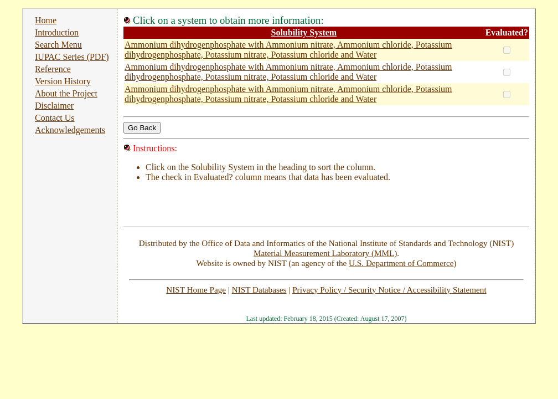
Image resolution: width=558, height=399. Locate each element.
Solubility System (304, 32)
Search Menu (58, 44)
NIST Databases (259, 289)
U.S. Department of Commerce (401, 263)
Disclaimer (54, 105)
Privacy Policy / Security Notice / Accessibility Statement (389, 289)
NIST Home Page (196, 289)
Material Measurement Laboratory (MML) (325, 253)
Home (45, 20)
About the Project (66, 93)
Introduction (57, 32)
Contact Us (55, 117)
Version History (63, 81)
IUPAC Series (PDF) (72, 57)
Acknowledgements (70, 130)
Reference (53, 69)
